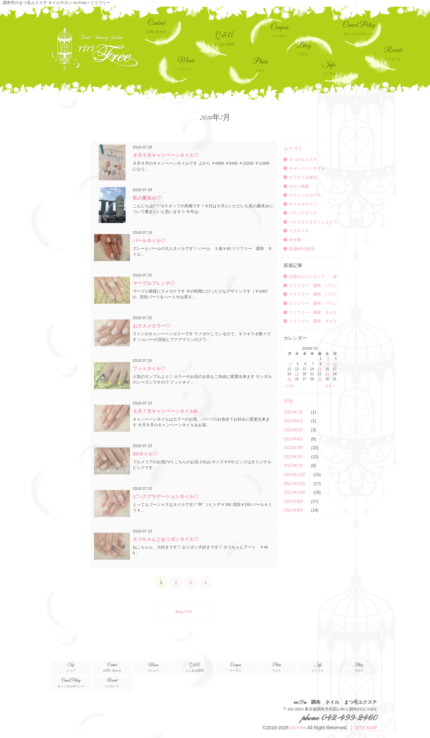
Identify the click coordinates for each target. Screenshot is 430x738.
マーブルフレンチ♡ (154, 283)
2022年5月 (294, 430)
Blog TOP (183, 612)
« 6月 (290, 386)
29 (319, 379)
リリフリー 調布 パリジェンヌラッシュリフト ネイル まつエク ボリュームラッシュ (310, 294)
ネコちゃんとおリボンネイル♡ (166, 539)
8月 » (330, 386)
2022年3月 (294, 447)
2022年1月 (294, 465)
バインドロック (300, 213)
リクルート (296, 230)
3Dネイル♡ (145, 454)
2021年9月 (294, 501)
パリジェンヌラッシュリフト (310, 222)
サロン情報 (296, 186)
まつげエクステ (300, 159)
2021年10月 (295, 492)
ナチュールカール (302, 195)
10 (335, 364)
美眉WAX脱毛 (299, 249)
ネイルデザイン (300, 204)
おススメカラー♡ (151, 326)
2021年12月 (295, 474)
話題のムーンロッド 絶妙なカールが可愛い (310, 276)
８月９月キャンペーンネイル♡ (166, 155)
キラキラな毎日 (300, 177)
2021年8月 (294, 510)
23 (327, 374)
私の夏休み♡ (147, 198)
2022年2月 (294, 456)
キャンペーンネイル (304, 168)
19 (297, 374)
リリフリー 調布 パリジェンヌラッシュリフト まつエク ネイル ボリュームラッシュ (310, 303)
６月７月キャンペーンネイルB (165, 411)
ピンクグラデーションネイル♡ (166, 496)
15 (319, 369)
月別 (288, 401)
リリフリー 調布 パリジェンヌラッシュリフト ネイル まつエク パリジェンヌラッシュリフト (310, 285)
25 (289, 379)
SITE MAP (366, 727)
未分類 (292, 239)
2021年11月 (295, 483)
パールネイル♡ (149, 240)
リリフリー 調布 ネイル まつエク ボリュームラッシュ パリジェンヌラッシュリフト (310, 312)
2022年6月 (294, 421)
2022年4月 (294, 439)
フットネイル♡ (149, 368)
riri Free (298, 727)
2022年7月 (294, 412)
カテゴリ (293, 148)
